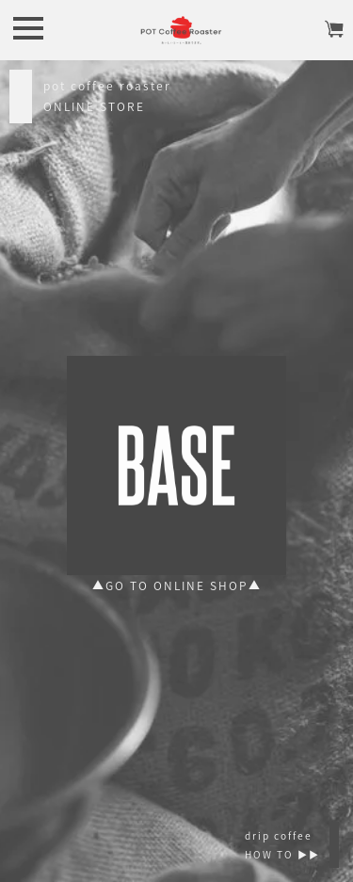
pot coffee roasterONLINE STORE (107, 96)
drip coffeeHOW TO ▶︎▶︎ (282, 844)
